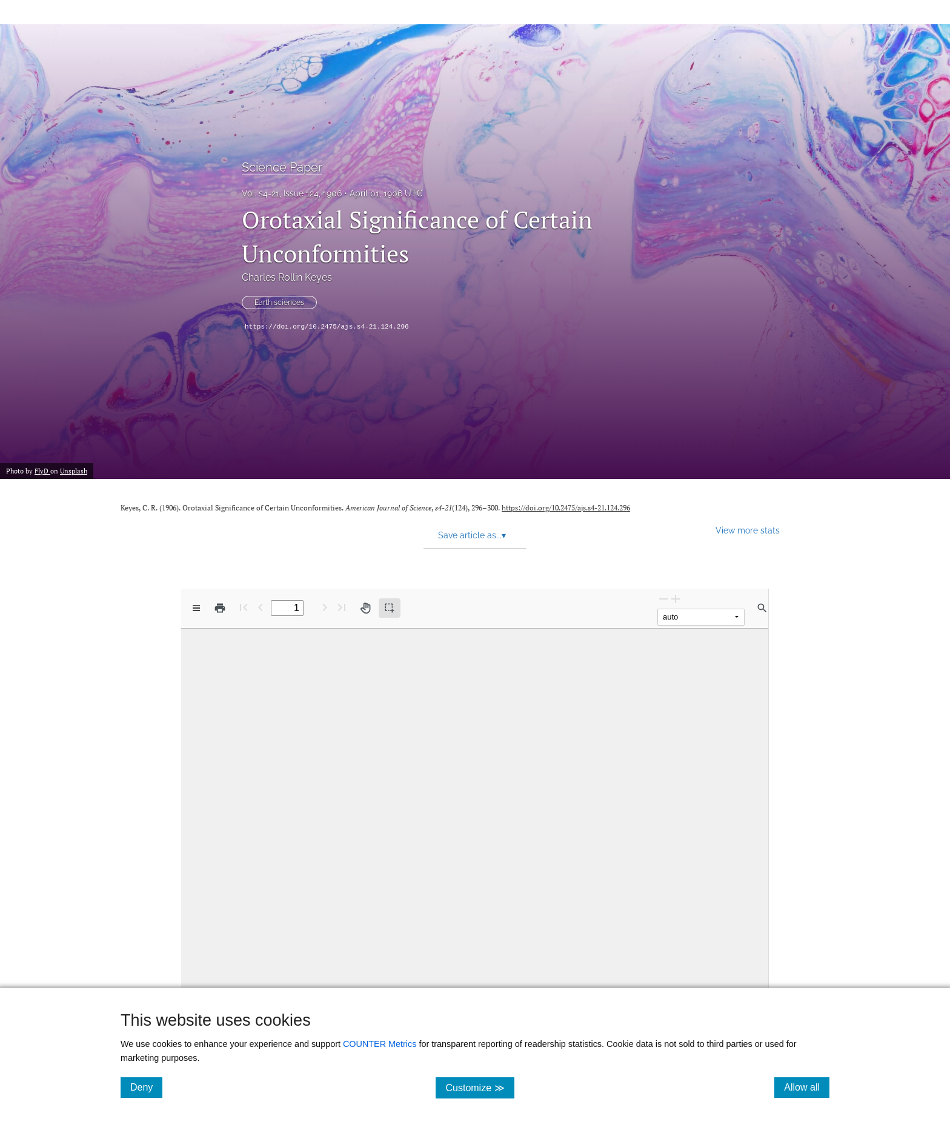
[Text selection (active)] (389, 608)
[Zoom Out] (663, 598)
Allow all (806, 1087)
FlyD (42, 471)
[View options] (196, 608)
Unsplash (73, 471)
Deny (146, 1087)
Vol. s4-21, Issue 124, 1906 (292, 193)
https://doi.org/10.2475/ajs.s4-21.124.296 (327, 326)
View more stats (748, 530)
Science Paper (282, 167)
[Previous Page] (260, 607)
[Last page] (341, 607)
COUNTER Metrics (380, 1044)
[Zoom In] (675, 598)
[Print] (220, 608)
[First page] (243, 607)
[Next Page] (324, 607)
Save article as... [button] (472, 535)
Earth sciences (279, 302)
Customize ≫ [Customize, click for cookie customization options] (479, 1087)
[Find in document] (762, 608)
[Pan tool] (365, 608)
